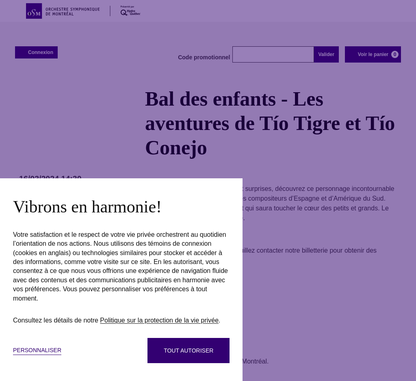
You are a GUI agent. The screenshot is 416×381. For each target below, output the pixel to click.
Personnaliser (37, 350)
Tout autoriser (188, 350)
